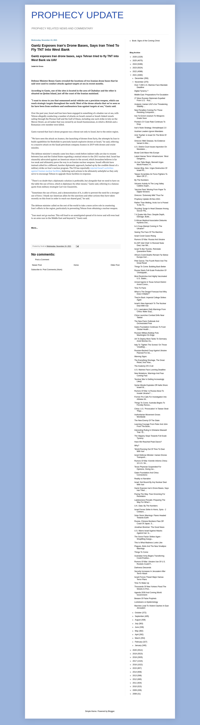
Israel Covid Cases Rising (145, 236)
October (138, 613)
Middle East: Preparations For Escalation (151, 95)
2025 (135, 60)
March (138, 638)
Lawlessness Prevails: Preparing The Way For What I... (149, 501)
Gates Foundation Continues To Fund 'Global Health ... (149, 328)
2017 (135, 661)
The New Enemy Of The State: (147, 420)
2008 (135, 694)
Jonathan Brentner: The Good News (149, 527)
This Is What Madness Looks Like (148, 543)
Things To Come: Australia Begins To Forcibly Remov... (149, 404)
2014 (135, 672)
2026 (135, 57)
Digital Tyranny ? (141, 91)
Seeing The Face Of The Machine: (148, 232)
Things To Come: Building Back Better (150, 267)
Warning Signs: (140, 356)
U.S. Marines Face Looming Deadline (149, 370)
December (139, 78)
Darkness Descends (142, 567)
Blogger (111, 711)
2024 (135, 64)
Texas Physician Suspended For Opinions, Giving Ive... (147, 468)
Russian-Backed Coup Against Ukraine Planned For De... (150, 351)
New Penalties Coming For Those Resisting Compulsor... (148, 111)
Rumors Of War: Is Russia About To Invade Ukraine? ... (149, 392)
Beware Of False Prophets (145, 598)
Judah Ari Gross (37, 66)
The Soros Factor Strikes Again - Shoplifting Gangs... (147, 538)
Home (76, 265)
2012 (135, 679)
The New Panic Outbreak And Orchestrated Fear (146, 322)
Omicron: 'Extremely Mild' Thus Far (148, 195)
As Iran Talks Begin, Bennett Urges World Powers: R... (148, 163)
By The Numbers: (141, 180)
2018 (135, 657)
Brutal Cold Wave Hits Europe (146, 153)
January (138, 645)
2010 (135, 686)
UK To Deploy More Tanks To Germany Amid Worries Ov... (150, 340)
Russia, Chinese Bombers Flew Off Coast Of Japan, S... (149, 522)
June (137, 627)
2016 (135, 665)
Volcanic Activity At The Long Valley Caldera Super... (149, 185)
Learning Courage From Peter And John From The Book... (151, 425)
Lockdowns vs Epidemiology (146, 602)
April (137, 634)
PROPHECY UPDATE (77, 15)
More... (34, 228)
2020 (135, 650)
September (140, 616)
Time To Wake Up (141, 583)
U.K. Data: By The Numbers (146, 506)
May (137, 631)
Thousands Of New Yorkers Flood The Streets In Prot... (150, 588)
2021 (135, 75)
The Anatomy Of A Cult (143, 366)
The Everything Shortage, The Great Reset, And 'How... (149, 361)
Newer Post (37, 265)
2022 (135, 71)
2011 (135, 683)
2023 (135, 68)
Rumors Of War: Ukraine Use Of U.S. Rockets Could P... (149, 563)
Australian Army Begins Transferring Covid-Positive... (149, 557)
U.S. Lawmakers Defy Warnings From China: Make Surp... (150, 310)
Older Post (115, 265)
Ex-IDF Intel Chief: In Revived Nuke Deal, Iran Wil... (149, 244)
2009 (135, 690)
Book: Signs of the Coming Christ (146, 41)
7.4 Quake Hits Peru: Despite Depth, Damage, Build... (149, 215)
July (137, 623)
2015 (135, 668)
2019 (135, 654)
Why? (136, 445)
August (138, 620)
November (139, 82)
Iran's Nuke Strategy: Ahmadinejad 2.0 (150, 128)
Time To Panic (140, 288)
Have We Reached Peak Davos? (148, 442)
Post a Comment (42, 260)
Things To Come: (141, 552)
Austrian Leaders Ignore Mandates (148, 131)
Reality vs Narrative (142, 479)
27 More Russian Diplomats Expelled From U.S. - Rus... (149, 99)
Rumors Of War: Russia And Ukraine (149, 239)
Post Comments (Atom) (52, 270)
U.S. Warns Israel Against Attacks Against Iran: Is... (148, 532)
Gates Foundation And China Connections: (146, 474)
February (139, 642)
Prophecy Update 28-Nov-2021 (147, 199)
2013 (135, 675)
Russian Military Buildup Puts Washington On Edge (146, 334)
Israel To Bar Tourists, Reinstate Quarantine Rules (147, 250)
